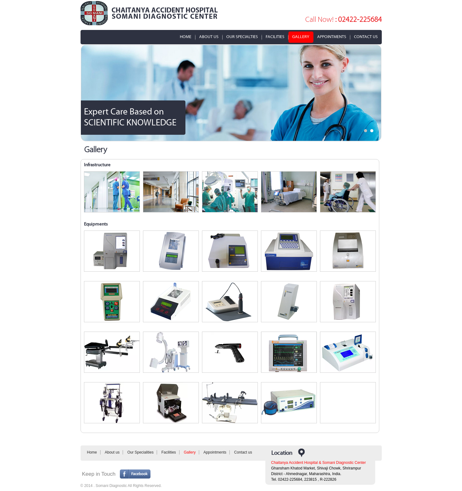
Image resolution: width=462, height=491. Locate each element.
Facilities (275, 37)
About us (112, 452)
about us (209, 37)
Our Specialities (140, 452)
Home (185, 37)
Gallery (300, 37)
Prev (89, 93)
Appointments (331, 37)
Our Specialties (242, 37)
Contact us (243, 452)
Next (374, 93)
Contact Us (366, 37)
